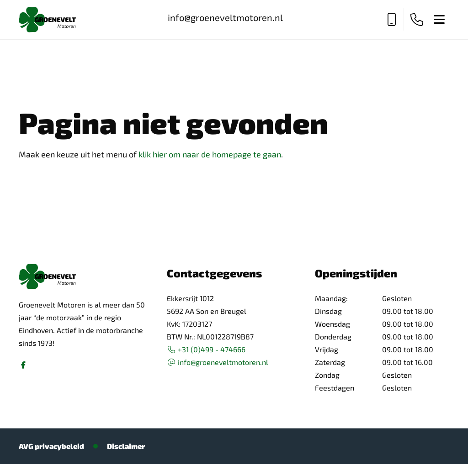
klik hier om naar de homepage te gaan (209, 154)
